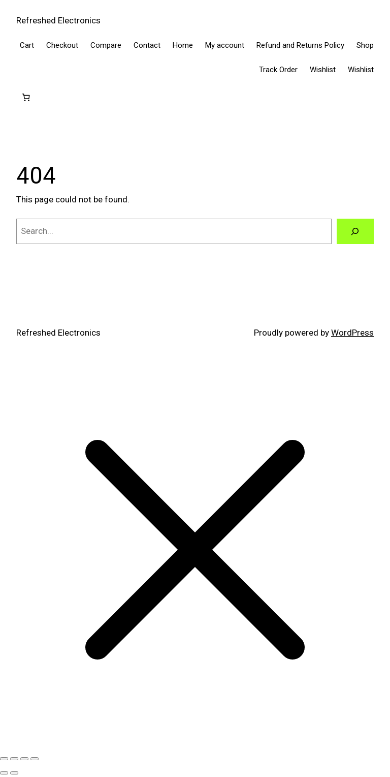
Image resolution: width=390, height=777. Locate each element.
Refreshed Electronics (58, 20)
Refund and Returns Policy (300, 45)
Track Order (278, 69)
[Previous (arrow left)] (4, 772)
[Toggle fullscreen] (14, 758)
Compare (105, 45)
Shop (365, 45)
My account (224, 45)
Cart (27, 45)
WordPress (352, 332)
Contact (147, 45)
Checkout (62, 45)
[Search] (355, 232)
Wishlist (323, 69)
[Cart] (26, 97)
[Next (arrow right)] (14, 772)
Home (183, 45)
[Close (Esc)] (34, 758)
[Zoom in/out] (4, 758)
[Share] (24, 758)
